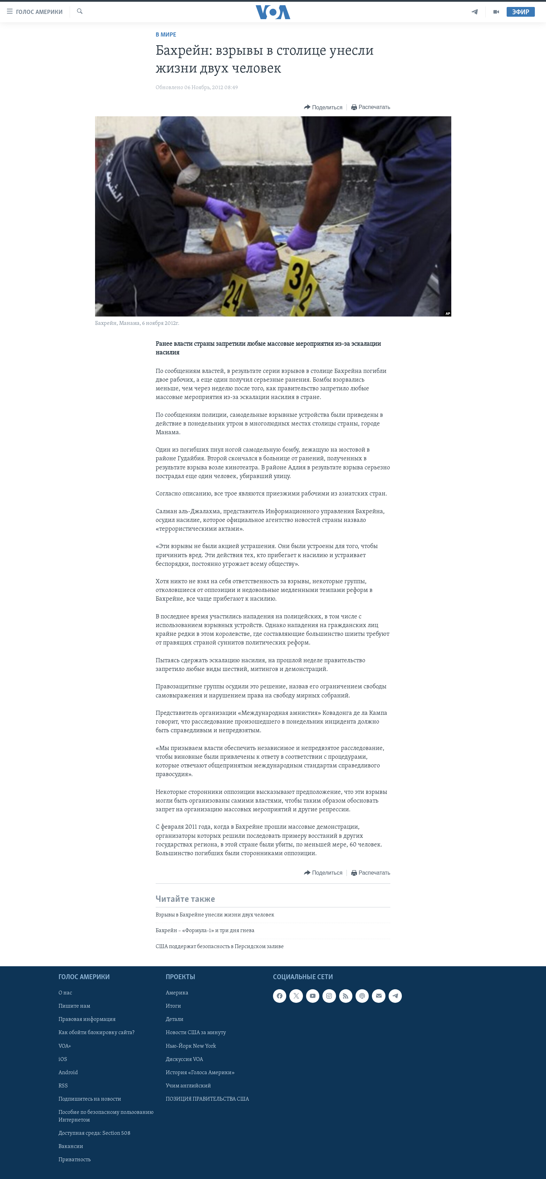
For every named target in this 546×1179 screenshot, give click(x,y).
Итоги (173, 1006)
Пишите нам (74, 1006)
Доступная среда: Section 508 (94, 1133)
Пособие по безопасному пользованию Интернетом (106, 1116)
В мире (166, 35)
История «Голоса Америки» (200, 1073)
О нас (65, 993)
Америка (177, 993)
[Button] (323, 107)
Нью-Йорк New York (191, 1046)
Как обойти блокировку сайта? (96, 1033)
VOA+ (64, 1046)
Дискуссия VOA (184, 1059)
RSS (63, 1086)
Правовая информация (87, 1020)
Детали (175, 1020)
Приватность (74, 1160)
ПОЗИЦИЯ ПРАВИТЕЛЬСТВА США (207, 1099)
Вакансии (70, 1146)
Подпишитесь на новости (89, 1099)
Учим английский (188, 1086)
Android (68, 1073)
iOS (62, 1059)
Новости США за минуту (196, 1033)
